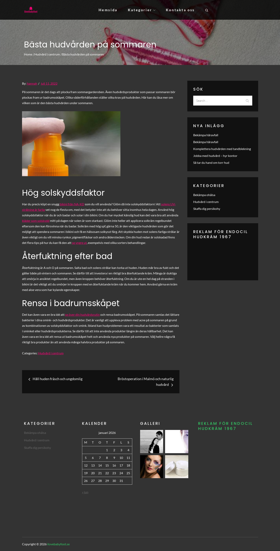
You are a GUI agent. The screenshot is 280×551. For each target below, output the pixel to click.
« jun (85, 492)
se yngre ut (79, 242)
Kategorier (141, 10)
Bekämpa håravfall (205, 135)
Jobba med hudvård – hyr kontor (215, 155)
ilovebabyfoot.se (58, 544)
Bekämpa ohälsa (204, 195)
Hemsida (108, 10)
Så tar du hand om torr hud (211, 162)
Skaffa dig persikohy (206, 208)
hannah (32, 83)
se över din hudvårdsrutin (82, 314)
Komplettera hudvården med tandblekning (222, 149)
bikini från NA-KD (72, 204)
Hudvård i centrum (51, 353)
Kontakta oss (180, 10)
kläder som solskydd (35, 220)
